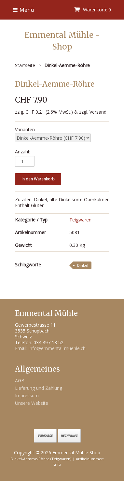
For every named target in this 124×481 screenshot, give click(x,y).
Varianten (25, 130)
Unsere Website (31, 403)
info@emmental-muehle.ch (57, 348)
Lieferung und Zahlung (38, 388)
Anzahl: (22, 152)
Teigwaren (80, 220)
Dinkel (82, 265)
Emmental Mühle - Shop (62, 41)
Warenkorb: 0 (92, 10)
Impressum (27, 395)
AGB (19, 380)
